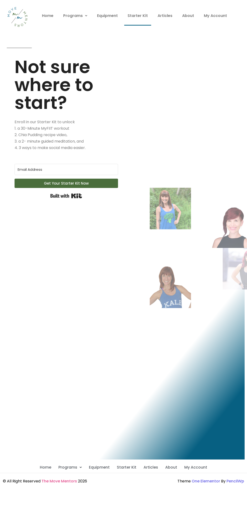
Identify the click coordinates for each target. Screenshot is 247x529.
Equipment (107, 15)
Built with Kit (66, 196)
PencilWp (235, 481)
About (188, 15)
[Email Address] (66, 169)
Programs (75, 15)
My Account (215, 15)
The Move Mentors (59, 481)
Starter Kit (138, 15)
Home (47, 15)
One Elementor (206, 481)
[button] (75, 16)
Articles (165, 15)
